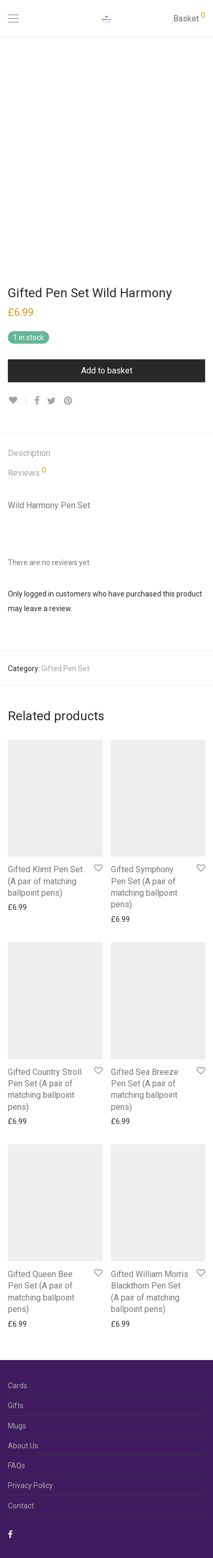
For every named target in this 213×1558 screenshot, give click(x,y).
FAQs (16, 1465)
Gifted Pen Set (65, 668)
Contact (21, 1506)
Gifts (16, 1405)
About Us (23, 1446)
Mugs (17, 1426)
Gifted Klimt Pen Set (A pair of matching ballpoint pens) (45, 881)
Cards (17, 1385)
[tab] (106, 453)
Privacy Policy (30, 1485)
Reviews (27, 472)
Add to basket (106, 371)
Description (29, 453)
